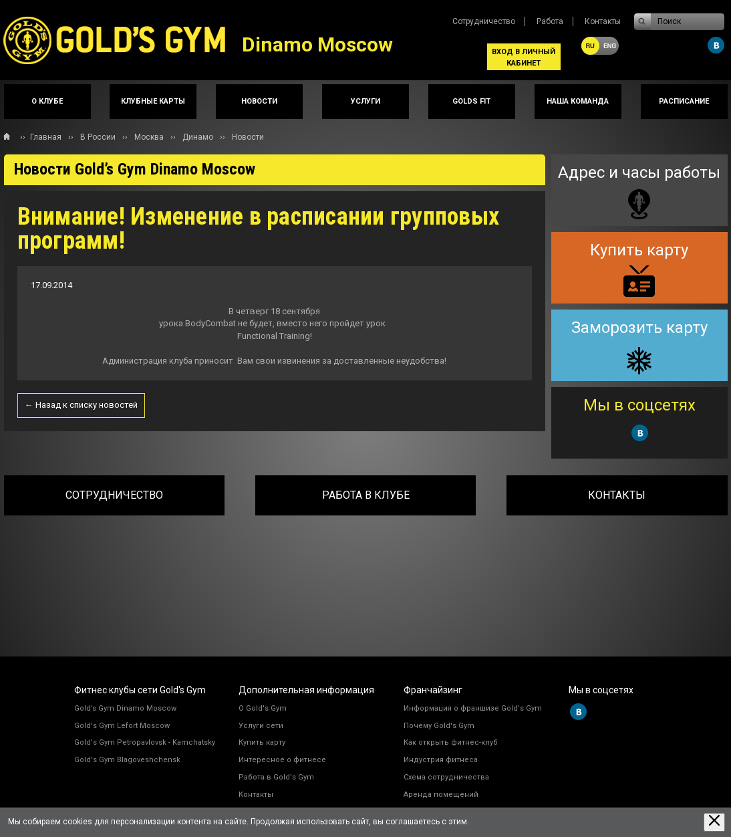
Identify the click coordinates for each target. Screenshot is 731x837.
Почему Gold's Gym (439, 725)
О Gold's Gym (263, 708)
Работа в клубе (366, 495)
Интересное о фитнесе (282, 759)
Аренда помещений (441, 794)
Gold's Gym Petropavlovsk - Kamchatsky (144, 742)
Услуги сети (261, 725)
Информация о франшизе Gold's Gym (473, 708)
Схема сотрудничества (446, 777)
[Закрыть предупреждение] (714, 822)
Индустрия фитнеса (441, 759)
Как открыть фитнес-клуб (451, 742)
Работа (550, 21)
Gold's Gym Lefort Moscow (122, 725)
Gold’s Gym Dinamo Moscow (125, 708)
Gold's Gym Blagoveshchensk (127, 759)
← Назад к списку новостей (81, 405)
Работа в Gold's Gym (276, 777)
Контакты (603, 21)
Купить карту (262, 742)
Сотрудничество (483, 21)
